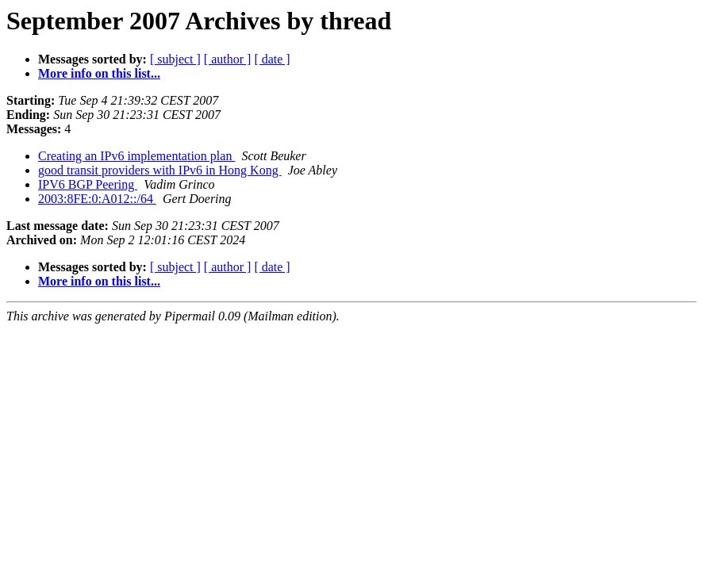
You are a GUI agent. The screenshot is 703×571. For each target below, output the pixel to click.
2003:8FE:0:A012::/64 (97, 198)
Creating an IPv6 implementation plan (136, 156)
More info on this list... (99, 73)
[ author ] (228, 59)
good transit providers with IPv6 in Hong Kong (160, 170)
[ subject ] (175, 59)
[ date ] (272, 59)
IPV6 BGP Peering (87, 184)
